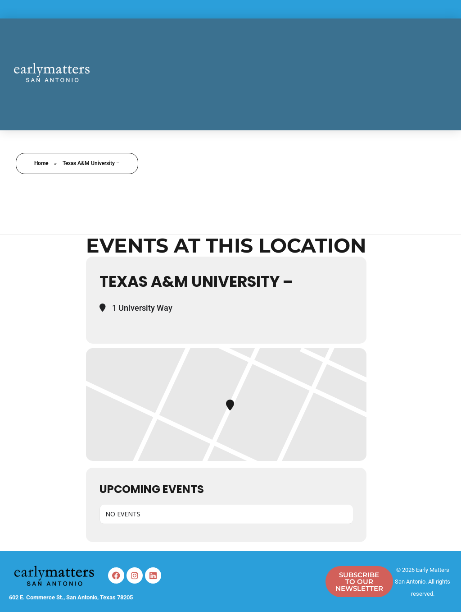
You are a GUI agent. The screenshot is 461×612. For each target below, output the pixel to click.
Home (41, 163)
